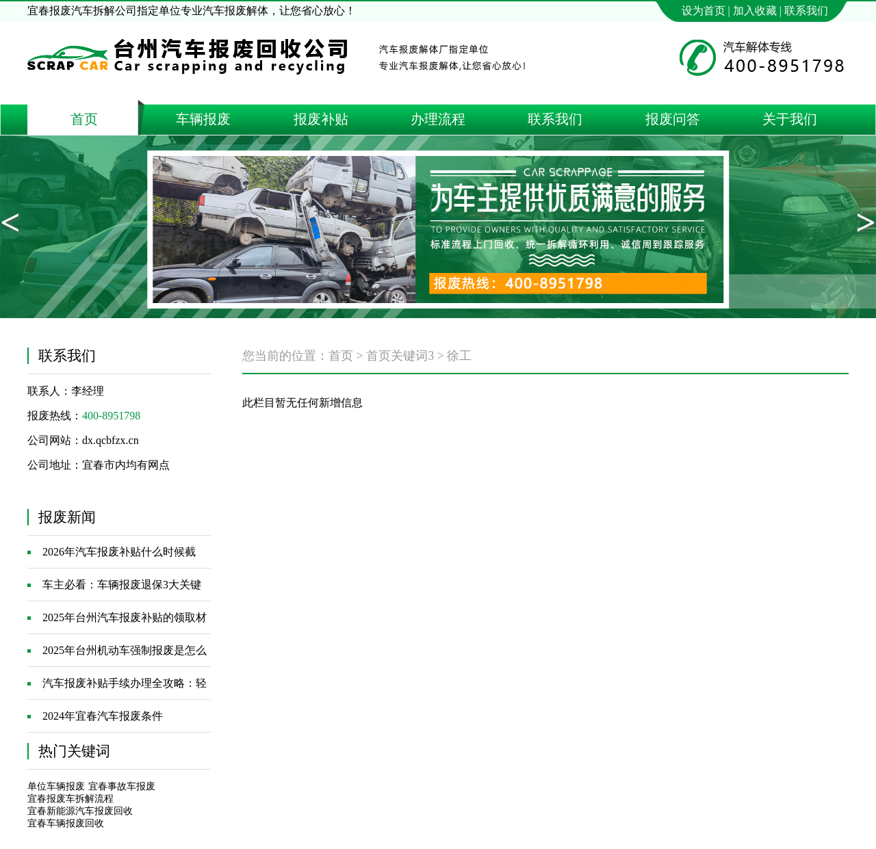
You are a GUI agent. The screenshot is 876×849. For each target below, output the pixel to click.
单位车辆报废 (56, 786)
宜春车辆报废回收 (65, 823)
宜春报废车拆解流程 (70, 799)
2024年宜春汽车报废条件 (102, 716)
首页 (340, 356)
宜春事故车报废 (121, 786)
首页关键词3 (400, 356)
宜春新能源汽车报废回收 (80, 811)
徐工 (459, 356)
